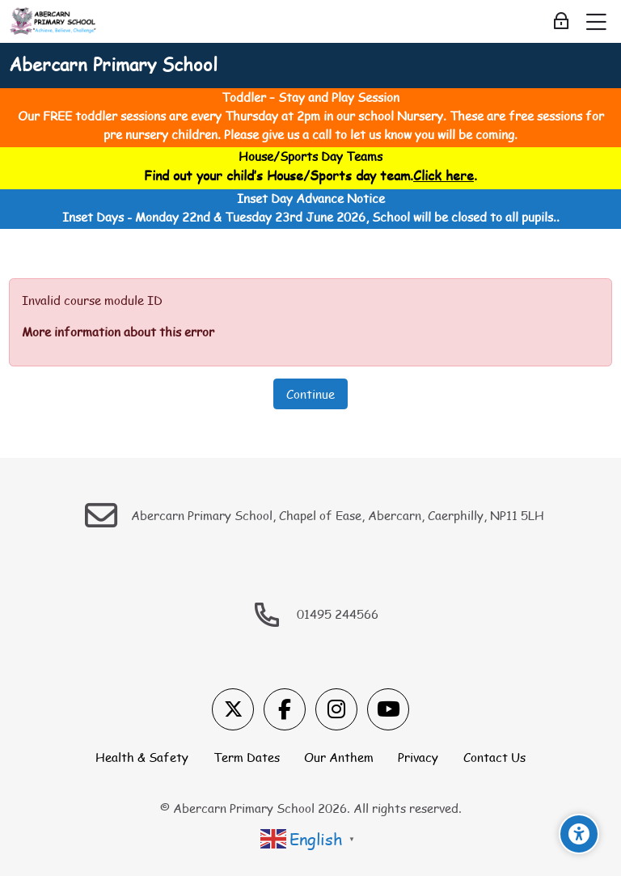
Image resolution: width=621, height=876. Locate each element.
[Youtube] (388, 709)
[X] (233, 709)
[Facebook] (285, 709)
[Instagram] (336, 709)
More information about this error (118, 332)
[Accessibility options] (579, 834)
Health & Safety (141, 757)
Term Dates (246, 757)
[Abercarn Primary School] (54, 21)
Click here (443, 175)
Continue (310, 394)
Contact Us (494, 757)
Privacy (418, 757)
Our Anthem (339, 757)
